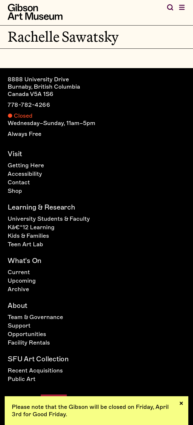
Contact (19, 182)
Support (19, 325)
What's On (24, 260)
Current (19, 272)
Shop (15, 190)
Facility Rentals (29, 342)
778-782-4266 (29, 104)
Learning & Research (41, 207)
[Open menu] (181, 7)
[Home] (35, 12)
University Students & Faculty (49, 218)
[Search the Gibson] (170, 7)
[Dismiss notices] (181, 403)
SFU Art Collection (38, 359)
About (17, 305)
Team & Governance (35, 317)
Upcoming (22, 280)
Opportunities (27, 334)
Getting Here (26, 165)
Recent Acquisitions (35, 370)
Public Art (21, 378)
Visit (15, 153)
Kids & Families (28, 235)
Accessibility (25, 173)
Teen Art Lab (25, 244)
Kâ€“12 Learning (31, 227)
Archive (18, 289)
